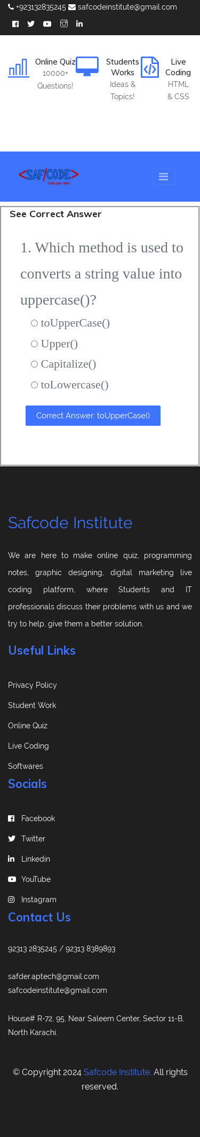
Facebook (31, 818)
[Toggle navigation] (163, 177)
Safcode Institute (70, 522)
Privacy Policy (32, 685)
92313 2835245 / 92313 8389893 (61, 948)
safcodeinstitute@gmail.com (122, 7)
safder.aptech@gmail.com (53, 976)
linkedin (29, 859)
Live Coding (28, 746)
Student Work (32, 705)
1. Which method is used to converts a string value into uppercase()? (101, 273)
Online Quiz (27, 725)
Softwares (25, 766)
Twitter (26, 838)
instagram (32, 899)
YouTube (29, 879)
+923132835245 (37, 7)
